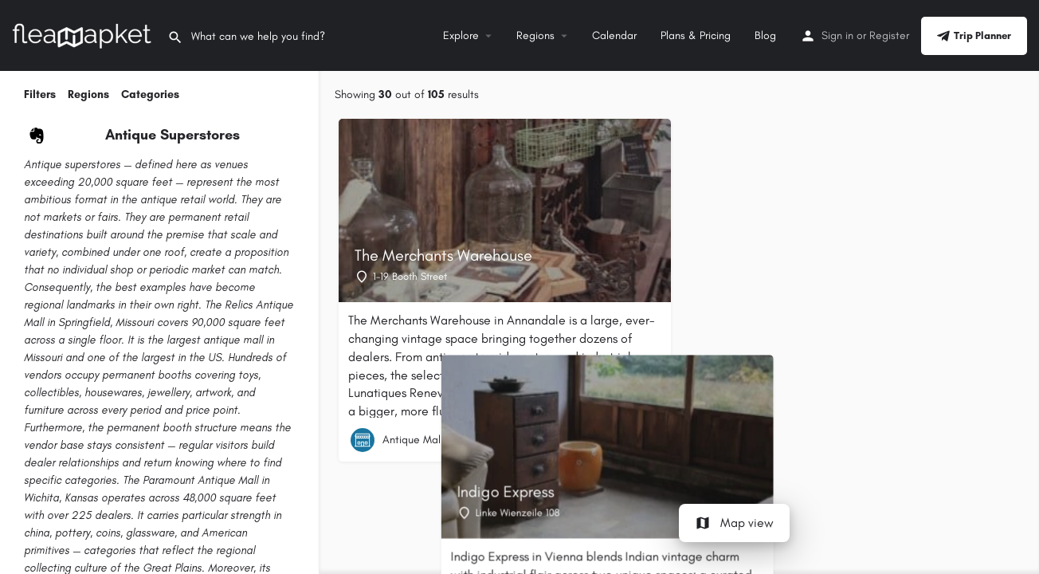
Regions (535, 35)
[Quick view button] (646, 440)
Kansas (81, 498)
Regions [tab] (88, 94)
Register (889, 35)
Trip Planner (974, 36)
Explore (461, 35)
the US (205, 357)
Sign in (837, 35)
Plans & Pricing (696, 35)
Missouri (135, 322)
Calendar (614, 35)
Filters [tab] (40, 94)
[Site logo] (83, 34)
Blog (765, 35)
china (36, 533)
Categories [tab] (150, 94)
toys (248, 375)
